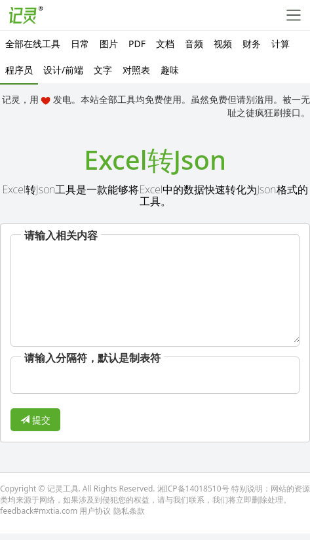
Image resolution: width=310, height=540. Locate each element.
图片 (109, 43)
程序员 (19, 70)
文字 (103, 70)
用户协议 (95, 510)
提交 (35, 420)
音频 (194, 43)
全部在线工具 (32, 43)
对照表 (136, 70)
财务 (251, 43)
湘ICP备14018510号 (193, 488)
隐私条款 (129, 510)
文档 (165, 43)
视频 (223, 43)
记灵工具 (63, 488)
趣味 (170, 70)
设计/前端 (63, 70)
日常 (80, 43)
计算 (280, 43)
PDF (136, 43)
